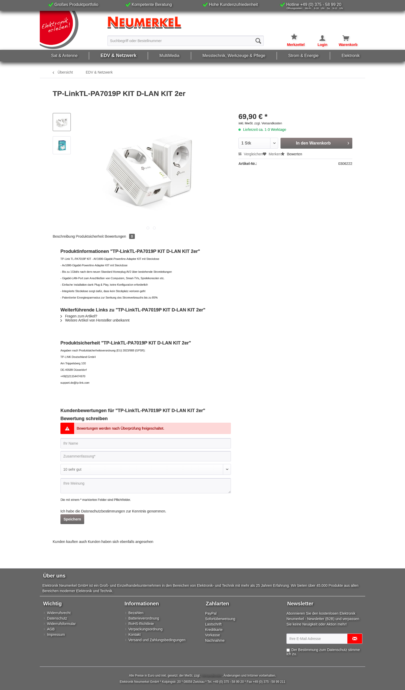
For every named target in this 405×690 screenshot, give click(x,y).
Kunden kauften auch (70, 542)
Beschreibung (64, 236)
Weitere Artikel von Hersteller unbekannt (94, 320)
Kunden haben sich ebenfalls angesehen (120, 542)
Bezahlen (135, 613)
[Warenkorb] (343, 38)
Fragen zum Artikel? (78, 316)
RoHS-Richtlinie (141, 624)
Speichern (72, 519)
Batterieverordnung (143, 618)
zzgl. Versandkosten (268, 123)
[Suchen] (258, 41)
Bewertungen (120, 236)
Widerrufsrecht (59, 613)
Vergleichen (250, 154)
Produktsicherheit (90, 236)
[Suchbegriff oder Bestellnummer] (185, 41)
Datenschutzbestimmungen (103, 511)
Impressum (56, 634)
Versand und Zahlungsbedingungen (156, 640)
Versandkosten (211, 675)
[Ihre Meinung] (145, 485)
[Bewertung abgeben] (145, 469)
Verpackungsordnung (145, 629)
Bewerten (291, 154)
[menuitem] (185, 40)
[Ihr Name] (145, 443)
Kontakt (134, 634)
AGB (51, 629)
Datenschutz (57, 618)
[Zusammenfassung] (145, 456)
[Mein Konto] (319, 38)
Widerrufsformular (61, 624)
